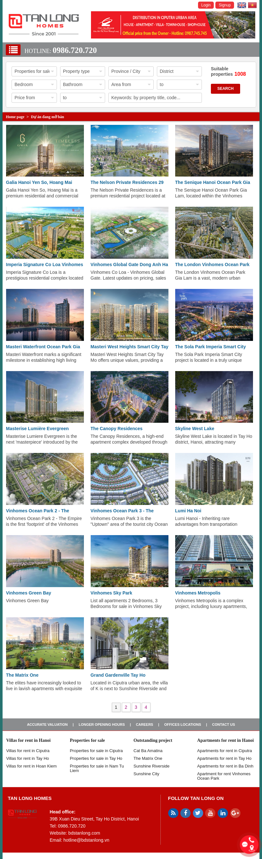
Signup (224, 5)
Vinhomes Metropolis (198, 592)
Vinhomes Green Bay (28, 592)
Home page (15, 117)
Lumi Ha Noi (188, 510)
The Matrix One (22, 675)
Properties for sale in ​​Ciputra (96, 750)
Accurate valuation (47, 724)
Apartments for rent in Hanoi (225, 740)
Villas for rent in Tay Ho (27, 758)
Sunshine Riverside (151, 766)
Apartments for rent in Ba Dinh (225, 766)
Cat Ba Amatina (147, 750)
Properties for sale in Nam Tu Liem (97, 768)
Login (206, 5)
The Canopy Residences (117, 428)
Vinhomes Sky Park (111, 592)
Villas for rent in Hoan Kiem (31, 766)
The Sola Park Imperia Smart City (210, 346)
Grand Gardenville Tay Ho (118, 675)
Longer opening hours (102, 724)
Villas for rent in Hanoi (28, 740)
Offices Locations (182, 724)
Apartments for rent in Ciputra (224, 750)
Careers (144, 724)
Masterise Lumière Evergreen (37, 428)
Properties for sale (87, 740)
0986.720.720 (75, 50)
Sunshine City (146, 773)
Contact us (223, 724)
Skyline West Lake (194, 428)
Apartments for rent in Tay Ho (224, 758)
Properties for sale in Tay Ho (96, 758)
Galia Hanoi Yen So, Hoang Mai (39, 182)
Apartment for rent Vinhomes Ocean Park (223, 776)
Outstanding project (152, 740)
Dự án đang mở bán (47, 117)
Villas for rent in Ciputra (28, 750)
